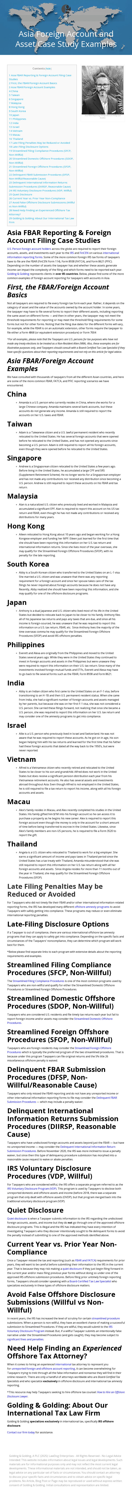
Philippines (17, 118)
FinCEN (84, 252)
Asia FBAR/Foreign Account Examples (32, 86)
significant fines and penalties (25, 1338)
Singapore (16, 98)
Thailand (16, 138)
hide (48, 67)
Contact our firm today (21, 1431)
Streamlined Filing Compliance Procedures (38, 980)
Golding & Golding (18, 273)
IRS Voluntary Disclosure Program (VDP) (32, 1188)
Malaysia (15, 102)
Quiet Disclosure (20, 193)
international (63, 1363)
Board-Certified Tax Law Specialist (90, 1280)
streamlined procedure (106, 1318)
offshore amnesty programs (92, 906)
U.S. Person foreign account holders (29, 248)
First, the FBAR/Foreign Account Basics (33, 82)
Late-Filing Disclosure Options (28, 146)
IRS (72, 252)
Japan (14, 114)
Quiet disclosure (17, 1218)
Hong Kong (17, 106)
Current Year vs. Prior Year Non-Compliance (37, 197)
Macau (14, 134)
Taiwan (14, 94)
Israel (14, 126)
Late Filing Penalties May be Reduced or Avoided (39, 142)
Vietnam (15, 130)
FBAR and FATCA (85, 1260)
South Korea (17, 110)
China (13, 90)
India (13, 122)
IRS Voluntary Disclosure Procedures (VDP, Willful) (40, 189)
